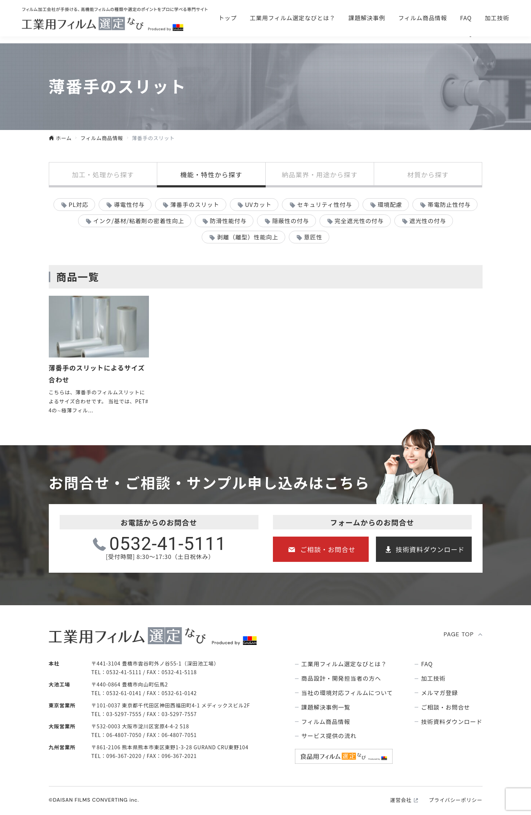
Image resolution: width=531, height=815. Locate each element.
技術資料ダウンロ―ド (466, 14)
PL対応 (79, 204)
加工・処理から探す (103, 174)
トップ (227, 33)
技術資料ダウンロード (430, 549)
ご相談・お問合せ (366, 14)
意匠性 (313, 237)
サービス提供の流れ (329, 736)
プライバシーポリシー (455, 799)
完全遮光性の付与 (359, 220)
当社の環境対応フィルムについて (347, 693)
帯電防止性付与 (449, 204)
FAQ (466, 33)
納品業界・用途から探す (319, 174)
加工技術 (497, 33)
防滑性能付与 (228, 220)
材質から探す (428, 174)
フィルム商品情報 (422, 33)
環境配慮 (390, 204)
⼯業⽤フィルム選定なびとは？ (292, 33)
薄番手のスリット (194, 204)
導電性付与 (129, 204)
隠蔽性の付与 (290, 220)
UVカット (258, 204)
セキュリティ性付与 (324, 204)
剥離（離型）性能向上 (247, 237)
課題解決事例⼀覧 (326, 707)
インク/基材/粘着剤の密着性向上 (138, 220)
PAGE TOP (459, 634)
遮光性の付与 (427, 220)
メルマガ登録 (439, 693)
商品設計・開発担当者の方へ (341, 678)
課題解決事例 (366, 33)
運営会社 (400, 799)
